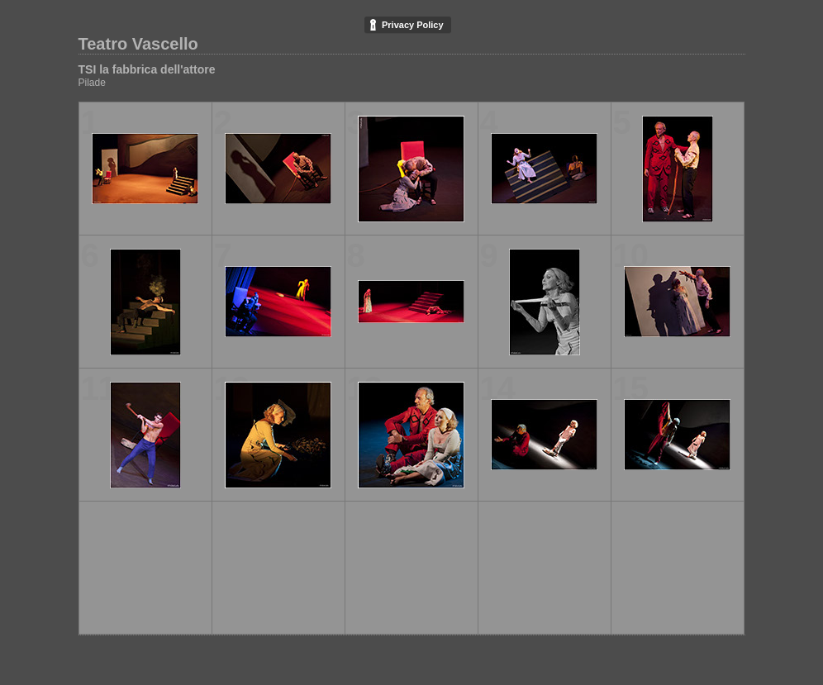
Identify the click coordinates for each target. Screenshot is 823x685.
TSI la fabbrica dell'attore (147, 69)
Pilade (92, 82)
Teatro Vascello (138, 44)
